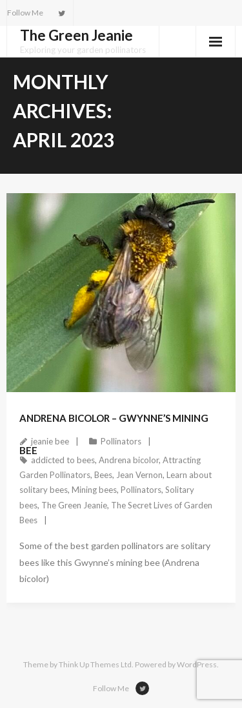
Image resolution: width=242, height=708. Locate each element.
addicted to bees (63, 460)
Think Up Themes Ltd (95, 664)
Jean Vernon (139, 475)
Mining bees (94, 489)
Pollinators (121, 441)
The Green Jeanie (74, 505)
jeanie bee (50, 441)
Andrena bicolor (129, 460)
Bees (103, 475)
